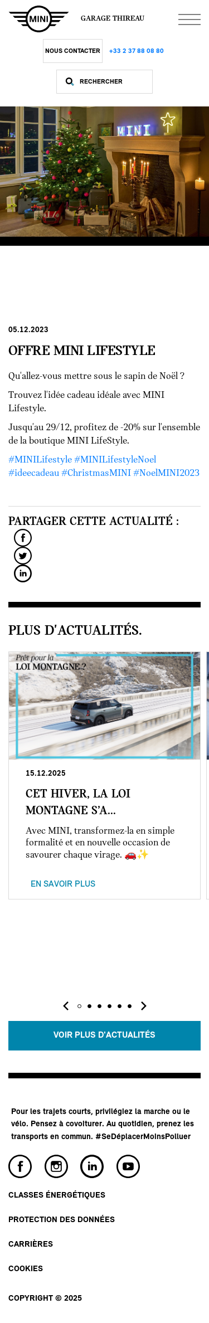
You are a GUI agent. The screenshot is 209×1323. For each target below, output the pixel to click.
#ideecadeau (33, 473)
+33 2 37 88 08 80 (136, 51)
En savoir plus (63, 884)
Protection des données (61, 1220)
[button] (80, 1006)
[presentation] (66, 1006)
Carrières (30, 1245)
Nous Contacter (72, 51)
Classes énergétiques (56, 1195)
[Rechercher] (113, 81)
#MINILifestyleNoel (115, 460)
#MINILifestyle (40, 460)
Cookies (25, 1269)
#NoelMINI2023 (166, 473)
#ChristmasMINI (96, 473)
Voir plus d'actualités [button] (104, 1035)
